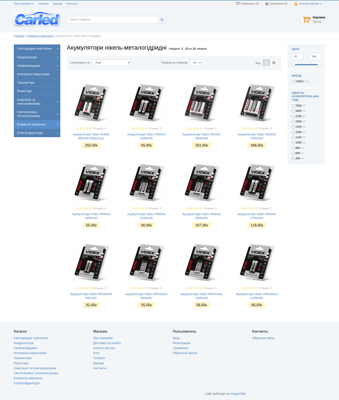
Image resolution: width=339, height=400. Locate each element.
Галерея (43, 3)
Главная (19, 35)
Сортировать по (80, 62)
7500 (299, 105)
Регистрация (181, 343)
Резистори (21, 363)
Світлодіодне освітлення (31, 338)
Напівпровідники (25, 348)
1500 (299, 132)
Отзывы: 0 (99, 128)
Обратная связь (263, 338)
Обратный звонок (185, 353)
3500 (299, 110)
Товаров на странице (174, 62)
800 (298, 148)
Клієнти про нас (104, 348)
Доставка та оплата (107, 343)
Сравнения (180, 348)
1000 (299, 142)
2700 (299, 116)
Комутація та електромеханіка (35, 368)
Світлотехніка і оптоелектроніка (36, 373)
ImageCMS (238, 393)
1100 (299, 137)
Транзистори (23, 358)
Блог (96, 353)
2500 (299, 121)
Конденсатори (24, 343)
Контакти (72, 3)
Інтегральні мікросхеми (30, 353)
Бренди (57, 3)
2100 (299, 126)
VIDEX (300, 81)
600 (298, 153)
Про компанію (24, 3)
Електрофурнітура (27, 383)
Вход (176, 338)
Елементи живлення (40, 35)
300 (298, 158)
